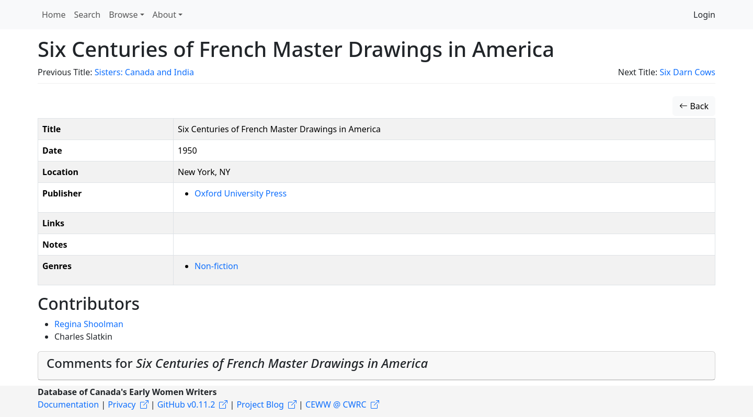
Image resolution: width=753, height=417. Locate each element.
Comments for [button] (237, 363)
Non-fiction (216, 266)
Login (704, 14)
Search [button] (87, 14)
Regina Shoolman (88, 324)
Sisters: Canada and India (144, 72)
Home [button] (54, 14)
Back (694, 106)
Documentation (68, 404)
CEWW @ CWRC (336, 404)
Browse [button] (123, 14)
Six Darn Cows (687, 72)
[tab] (376, 366)
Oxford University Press (241, 193)
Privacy (121, 404)
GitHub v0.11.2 (186, 404)
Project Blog (259, 404)
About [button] (164, 14)
